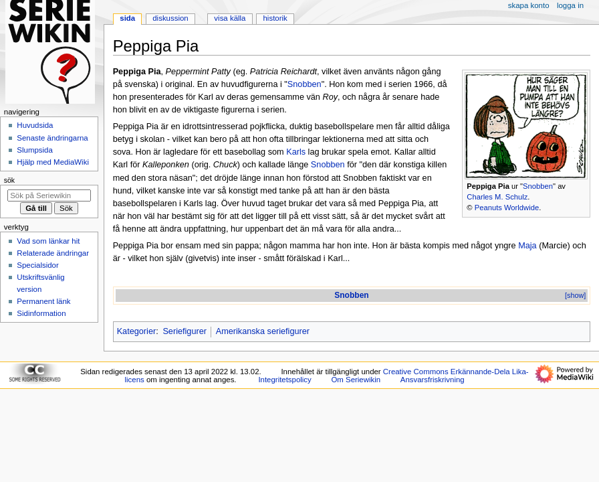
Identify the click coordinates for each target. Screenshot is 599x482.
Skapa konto (529, 5)
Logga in (570, 5)
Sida (127, 18)
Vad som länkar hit (48, 241)
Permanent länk (43, 301)
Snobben (538, 186)
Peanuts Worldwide (507, 208)
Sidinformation (41, 313)
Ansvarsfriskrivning (432, 380)
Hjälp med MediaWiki (53, 162)
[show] (575, 295)
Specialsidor (37, 265)
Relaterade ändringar (53, 253)
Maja (527, 245)
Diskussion (170, 18)
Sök (9, 180)
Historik (275, 18)
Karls (296, 152)
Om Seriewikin (355, 380)
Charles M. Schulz (497, 197)
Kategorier (136, 331)
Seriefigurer (184, 331)
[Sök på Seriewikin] (49, 195)
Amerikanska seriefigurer (263, 331)
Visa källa (229, 18)
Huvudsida (35, 125)
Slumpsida (34, 150)
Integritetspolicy (284, 380)
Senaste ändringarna (52, 138)
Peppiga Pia (488, 186)
